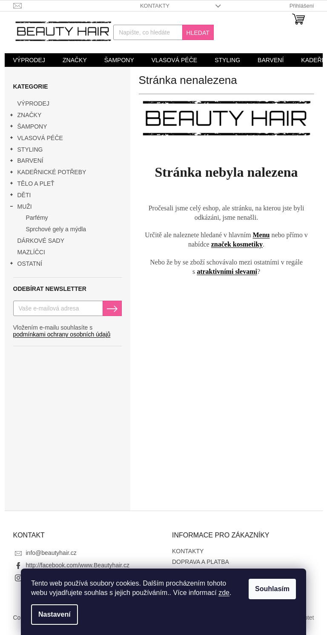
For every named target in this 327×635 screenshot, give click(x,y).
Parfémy (37, 217)
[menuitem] (29, 60)
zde (223, 592)
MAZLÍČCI (32, 252)
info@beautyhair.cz (51, 552)
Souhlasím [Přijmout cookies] (272, 588)
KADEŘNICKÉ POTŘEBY (47, 173)
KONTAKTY (154, 6)
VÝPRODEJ (34, 103)
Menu (261, 234)
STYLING (26, 150)
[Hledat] (163, 32)
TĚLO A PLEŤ (31, 185)
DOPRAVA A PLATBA (200, 561)
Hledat (197, 32)
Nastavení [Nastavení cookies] (54, 614)
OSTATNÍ (26, 265)
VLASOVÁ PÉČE (36, 139)
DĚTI (20, 196)
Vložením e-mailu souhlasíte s (62, 331)
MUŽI (20, 208)
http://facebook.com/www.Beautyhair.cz (78, 565)
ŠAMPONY (28, 127)
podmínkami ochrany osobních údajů (62, 334)
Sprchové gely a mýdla (56, 229)
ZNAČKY (25, 116)
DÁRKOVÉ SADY (41, 240)
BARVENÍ (26, 162)
